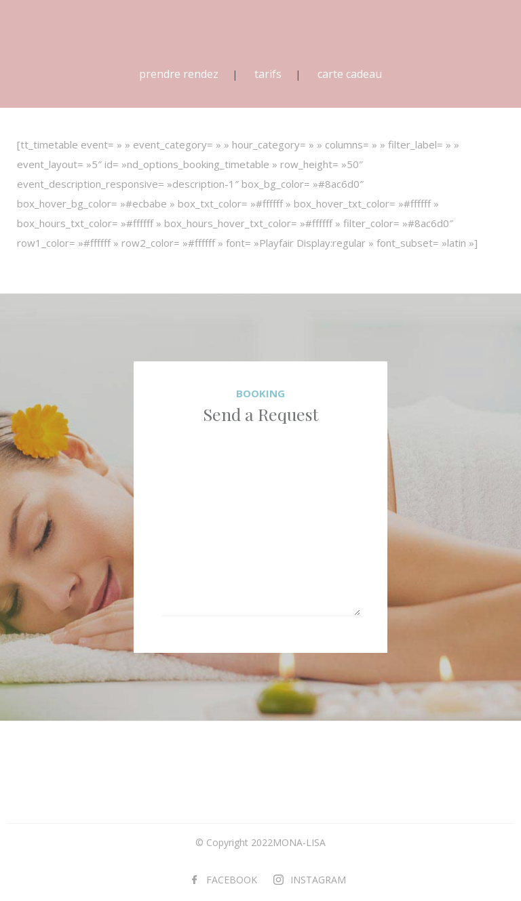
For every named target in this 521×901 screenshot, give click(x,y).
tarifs (268, 73)
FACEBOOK (231, 879)
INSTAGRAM (318, 879)
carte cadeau (349, 73)
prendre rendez (178, 73)
